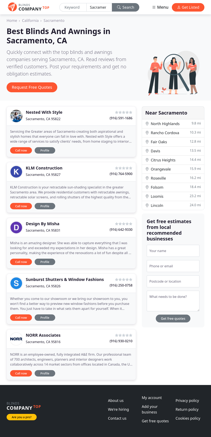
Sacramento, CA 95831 (43, 230)
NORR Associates (43, 335)
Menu (160, 7)
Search (125, 7)
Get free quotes (173, 318)
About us (116, 400)
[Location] (99, 7)
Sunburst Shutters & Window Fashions (65, 279)
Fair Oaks (173, 141)
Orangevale (173, 169)
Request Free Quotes (32, 87)
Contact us (117, 418)
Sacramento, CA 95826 (43, 286)
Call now (21, 150)
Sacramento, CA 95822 (43, 119)
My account (152, 397)
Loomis (173, 196)
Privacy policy (187, 400)
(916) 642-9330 (121, 229)
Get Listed (188, 7)
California (30, 20)
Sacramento (54, 20)
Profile (44, 150)
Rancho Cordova (173, 132)
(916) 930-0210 (121, 341)
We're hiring (118, 409)
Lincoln (173, 205)
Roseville (173, 178)
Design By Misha (42, 223)
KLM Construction (44, 168)
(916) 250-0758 (121, 285)
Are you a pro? (22, 417)
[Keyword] (73, 7)
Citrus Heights (173, 159)
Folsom (173, 187)
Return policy (187, 409)
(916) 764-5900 (121, 174)
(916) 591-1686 (121, 118)
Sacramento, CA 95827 (43, 174)
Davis (173, 150)
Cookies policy (188, 418)
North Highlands (173, 123)
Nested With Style (44, 112)
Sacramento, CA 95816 (43, 342)
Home (12, 20)
